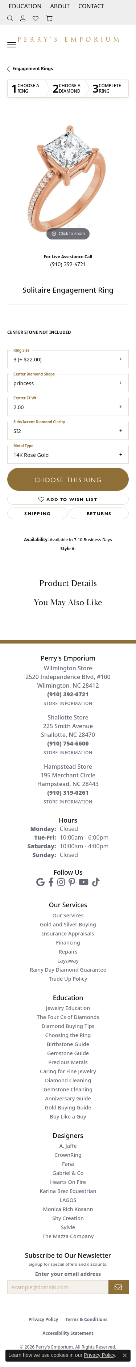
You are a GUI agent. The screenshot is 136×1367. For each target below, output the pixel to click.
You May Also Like (68, 602)
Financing (68, 942)
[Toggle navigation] (11, 45)
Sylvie (68, 1227)
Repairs (68, 951)
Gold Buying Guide (68, 1107)
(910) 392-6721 (68, 264)
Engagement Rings (32, 68)
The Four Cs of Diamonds (68, 1017)
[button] (24, 6)
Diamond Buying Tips (67, 1026)
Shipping (37, 513)
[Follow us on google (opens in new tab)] (40, 882)
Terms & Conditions (86, 1319)
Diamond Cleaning (68, 1080)
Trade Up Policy (68, 978)
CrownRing (68, 1154)
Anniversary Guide (68, 1098)
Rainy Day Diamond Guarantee (68, 969)
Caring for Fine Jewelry (68, 1071)
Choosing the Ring (68, 1035)
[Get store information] (68, 703)
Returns (99, 513)
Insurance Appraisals (68, 933)
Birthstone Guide (68, 1044)
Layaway (68, 960)
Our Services (67, 915)
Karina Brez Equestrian (68, 1191)
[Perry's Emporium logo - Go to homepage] (68, 38)
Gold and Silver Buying (68, 924)
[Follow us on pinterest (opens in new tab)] (72, 882)
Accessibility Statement (67, 1333)
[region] (68, 181)
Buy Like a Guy (68, 1116)
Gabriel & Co (68, 1172)
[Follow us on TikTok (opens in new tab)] (96, 882)
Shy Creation (68, 1218)
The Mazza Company (68, 1236)
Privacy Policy (43, 1319)
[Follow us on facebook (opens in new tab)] (51, 882)
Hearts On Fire (68, 1182)
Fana (68, 1163)
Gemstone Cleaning (68, 1089)
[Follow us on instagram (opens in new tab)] (61, 882)
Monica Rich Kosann (68, 1209)
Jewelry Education (68, 1008)
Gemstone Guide (68, 1053)
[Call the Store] (68, 694)
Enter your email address (68, 1273)
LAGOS (67, 1200)
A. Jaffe (68, 1145)
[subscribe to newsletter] (118, 1287)
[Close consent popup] (125, 1355)
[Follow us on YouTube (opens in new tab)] (83, 882)
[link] (90, 6)
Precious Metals (67, 1062)
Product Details (68, 583)
